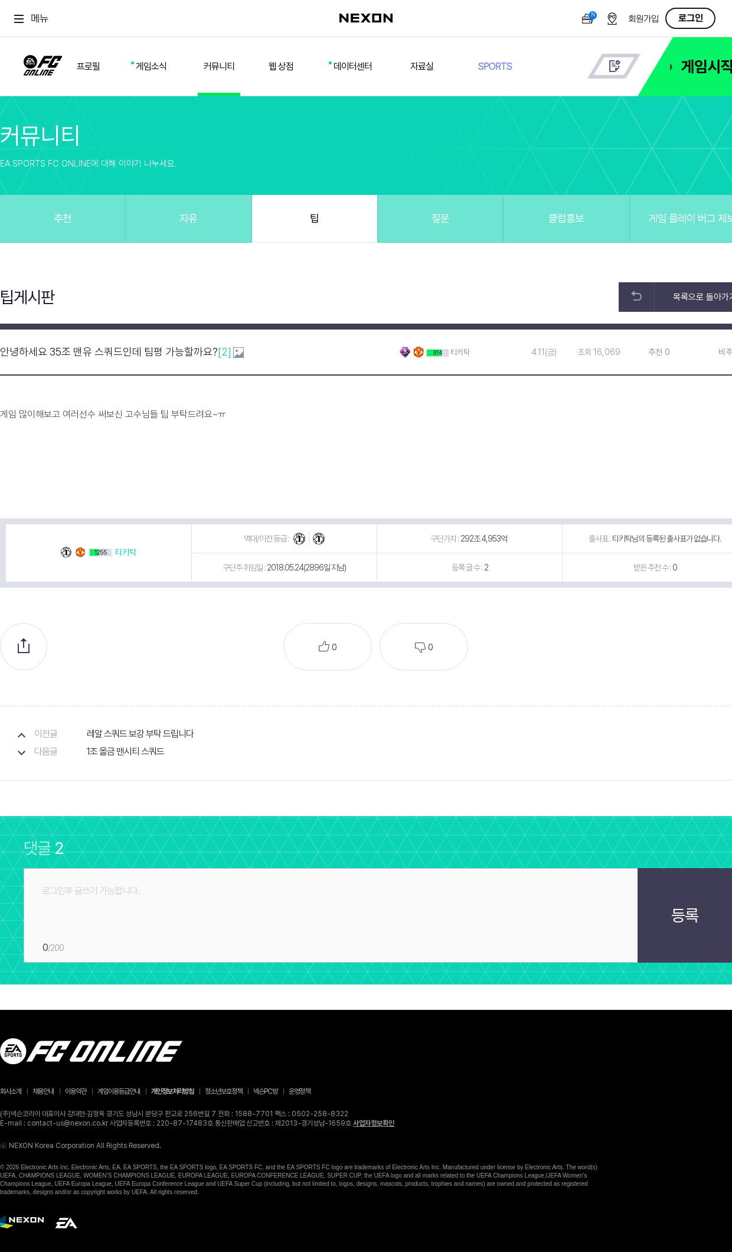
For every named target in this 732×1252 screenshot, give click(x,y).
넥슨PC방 (265, 1091)
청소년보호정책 (223, 1091)
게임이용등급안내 (118, 1091)
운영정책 (299, 1091)
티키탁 (460, 352)
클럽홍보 (566, 218)
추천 (62, 218)
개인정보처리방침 (172, 1091)
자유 (188, 218)
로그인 (690, 18)
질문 (440, 218)
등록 (684, 915)
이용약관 (75, 1091)
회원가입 (643, 19)
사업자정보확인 (373, 1123)
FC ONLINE (43, 63)
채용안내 (43, 1091)
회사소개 (10, 1091)
